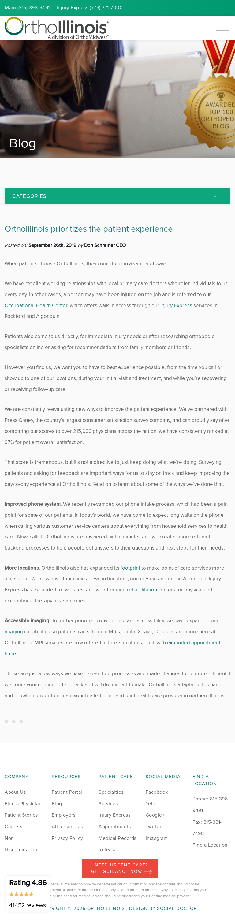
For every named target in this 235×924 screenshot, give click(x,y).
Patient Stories (21, 814)
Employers (64, 814)
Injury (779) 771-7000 (90, 7)
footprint (130, 568)
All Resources (67, 826)
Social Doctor (177, 908)
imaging (14, 631)
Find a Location (210, 844)
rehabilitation (142, 590)
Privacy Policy (67, 838)
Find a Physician (23, 803)
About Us (15, 791)
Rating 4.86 (28, 893)
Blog (57, 803)
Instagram (157, 838)
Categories (29, 196)
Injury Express (176, 305)
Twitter (154, 826)
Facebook (157, 791)
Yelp (150, 803)
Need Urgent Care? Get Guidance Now (121, 868)
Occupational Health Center (36, 305)
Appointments (115, 826)
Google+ (155, 814)
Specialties (111, 791)
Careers (13, 826)
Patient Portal (67, 791)
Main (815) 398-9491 (27, 7)
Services (108, 803)
